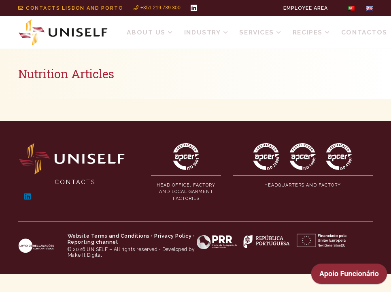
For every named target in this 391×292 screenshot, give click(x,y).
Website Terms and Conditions (109, 236)
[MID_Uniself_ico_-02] (63, 32)
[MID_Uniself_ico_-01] (71, 159)
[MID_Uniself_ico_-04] (36, 245)
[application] (349, 276)
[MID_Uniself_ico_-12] (303, 156)
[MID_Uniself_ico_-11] (266, 156)
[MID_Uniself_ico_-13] (339, 156)
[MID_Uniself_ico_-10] (186, 156)
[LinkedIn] (194, 7)
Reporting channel (93, 242)
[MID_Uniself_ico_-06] (272, 241)
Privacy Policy (172, 236)
